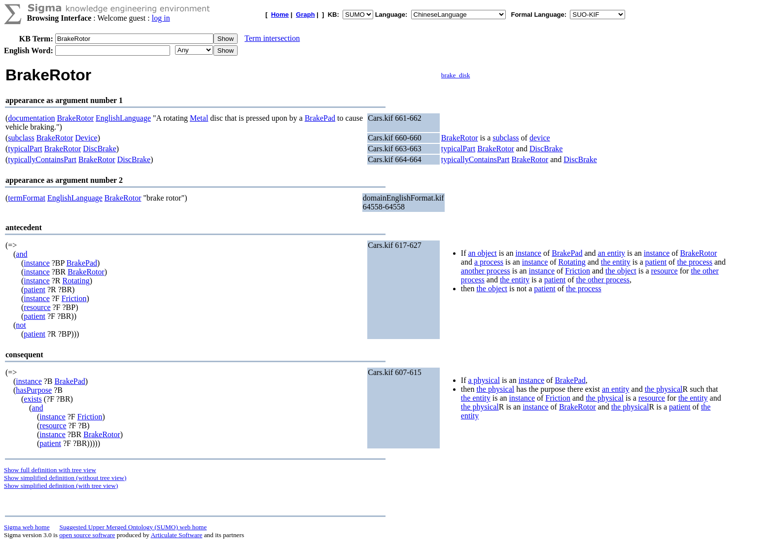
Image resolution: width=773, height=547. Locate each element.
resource (37, 307)
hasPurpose (34, 390)
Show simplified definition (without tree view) (65, 477)
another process (485, 271)
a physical (483, 380)
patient (34, 289)
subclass (21, 138)
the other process (603, 279)
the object (620, 271)
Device (86, 138)
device (539, 138)
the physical (495, 389)
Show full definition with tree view (50, 470)
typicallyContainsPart (42, 159)
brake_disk (455, 75)
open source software (87, 535)
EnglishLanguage (123, 118)
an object (482, 253)
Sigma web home (27, 527)
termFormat (26, 198)
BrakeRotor (75, 118)
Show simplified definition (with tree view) (61, 485)
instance (36, 263)
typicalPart (25, 148)
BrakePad (320, 118)
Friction (74, 298)
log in (161, 18)
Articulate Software (177, 535)
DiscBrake (99, 148)
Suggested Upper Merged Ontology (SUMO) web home (133, 527)
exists (32, 399)
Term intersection (272, 38)
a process (488, 262)
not (21, 325)
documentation (31, 118)
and (21, 254)
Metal (199, 118)
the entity (616, 262)
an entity (612, 253)
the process (694, 262)
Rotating (76, 280)
